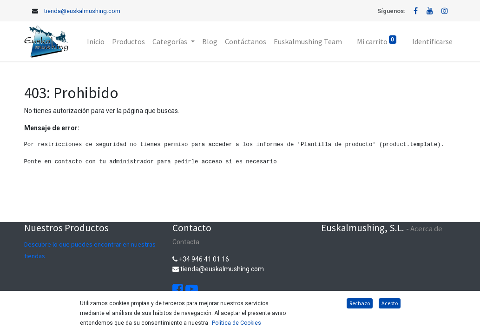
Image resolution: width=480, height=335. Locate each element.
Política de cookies (151, 312)
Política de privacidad (127, 322)
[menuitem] (95, 41)
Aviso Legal (181, 322)
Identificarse (432, 41)
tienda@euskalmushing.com (82, 10)
